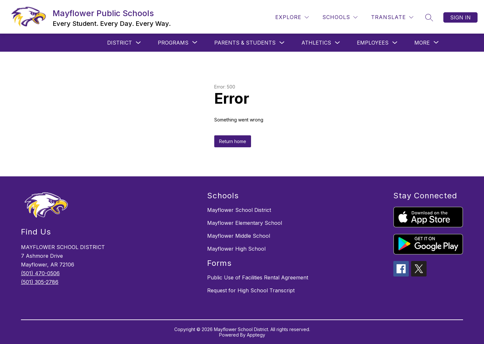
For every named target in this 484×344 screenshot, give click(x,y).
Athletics (316, 42)
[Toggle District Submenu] (138, 42)
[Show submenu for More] (422, 43)
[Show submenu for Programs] (173, 43)
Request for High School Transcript (251, 290)
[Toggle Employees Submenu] (395, 42)
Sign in (460, 17)
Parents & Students (245, 42)
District (119, 42)
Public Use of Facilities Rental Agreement (257, 277)
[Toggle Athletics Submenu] (337, 42)
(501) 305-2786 (39, 282)
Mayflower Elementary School (244, 223)
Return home (232, 141)
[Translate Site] (392, 17)
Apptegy (256, 335)
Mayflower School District (239, 210)
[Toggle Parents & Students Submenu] (282, 42)
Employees (372, 42)
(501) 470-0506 (40, 273)
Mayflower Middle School (238, 236)
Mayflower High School (236, 248)
